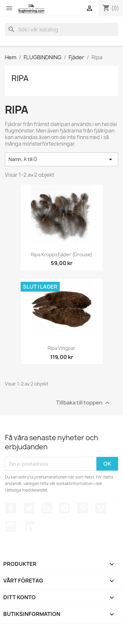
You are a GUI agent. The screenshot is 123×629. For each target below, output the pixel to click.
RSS (47, 508)
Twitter (29, 508)
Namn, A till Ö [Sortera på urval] (61, 159)
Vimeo (100, 508)
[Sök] (61, 29)
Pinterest (82, 508)
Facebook (11, 508)
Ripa (20, 78)
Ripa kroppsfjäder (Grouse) (61, 254)
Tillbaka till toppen (83, 403)
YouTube (64, 508)
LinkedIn (29, 526)
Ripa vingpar (61, 348)
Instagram (11, 526)
